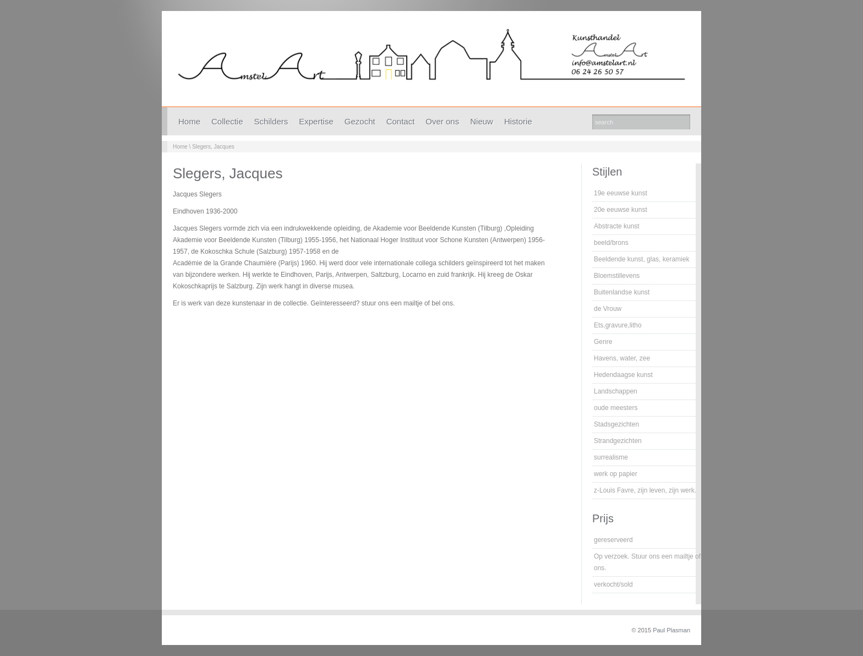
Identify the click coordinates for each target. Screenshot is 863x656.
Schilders (271, 121)
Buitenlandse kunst (621, 292)
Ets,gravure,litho (618, 325)
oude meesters (615, 408)
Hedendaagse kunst (623, 375)
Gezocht (360, 121)
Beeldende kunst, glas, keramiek (641, 259)
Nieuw (481, 121)
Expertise (316, 121)
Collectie (227, 121)
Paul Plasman (671, 630)
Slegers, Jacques (213, 147)
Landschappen (615, 391)
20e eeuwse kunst (620, 210)
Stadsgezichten (616, 424)
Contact (400, 121)
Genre (603, 342)
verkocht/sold (613, 584)
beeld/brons (611, 243)
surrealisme (611, 457)
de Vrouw (607, 309)
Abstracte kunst (617, 226)
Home (189, 121)
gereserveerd (613, 540)
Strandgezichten (618, 441)
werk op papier (615, 474)
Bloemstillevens (617, 276)
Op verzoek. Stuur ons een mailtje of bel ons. (652, 562)
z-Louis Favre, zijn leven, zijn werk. (645, 490)
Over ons (442, 121)
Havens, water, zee (622, 358)
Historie (518, 121)
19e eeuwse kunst (620, 193)
